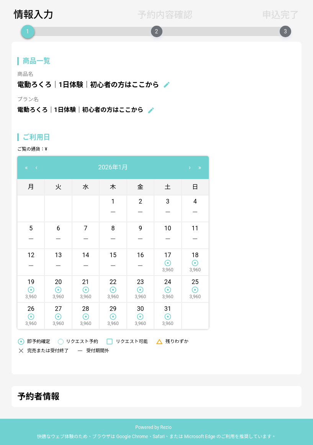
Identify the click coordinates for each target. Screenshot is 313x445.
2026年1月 (113, 167)
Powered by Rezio (153, 427)
